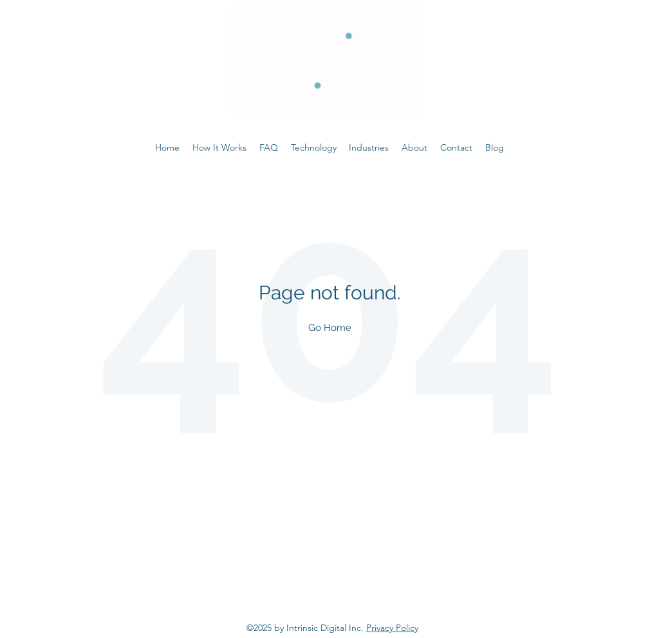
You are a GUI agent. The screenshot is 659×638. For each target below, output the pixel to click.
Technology (314, 147)
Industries (369, 147)
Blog (494, 147)
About (414, 147)
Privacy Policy (392, 627)
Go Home (329, 327)
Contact (456, 147)
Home (167, 147)
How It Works (219, 147)
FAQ (268, 147)
